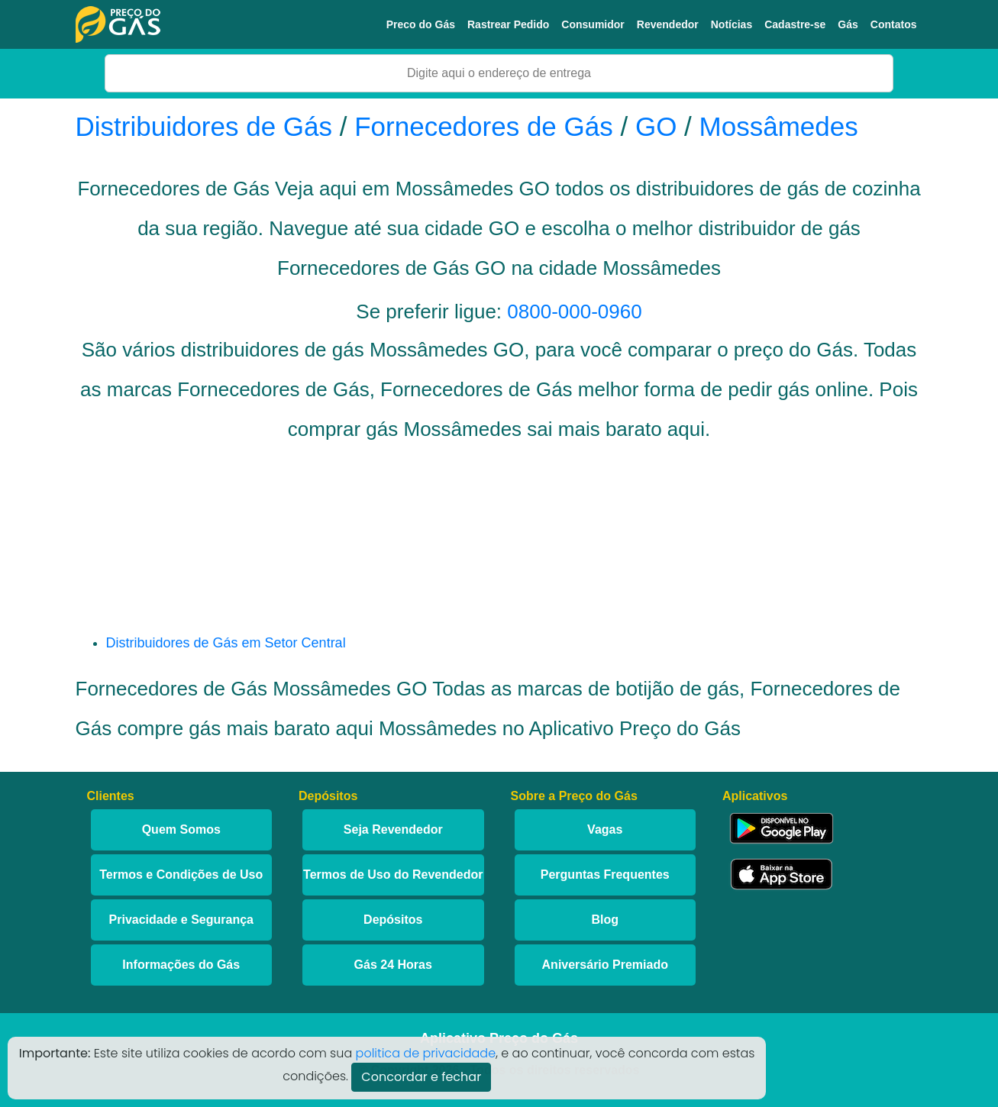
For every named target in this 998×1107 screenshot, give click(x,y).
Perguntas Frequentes (605, 874)
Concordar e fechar (421, 1077)
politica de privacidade (426, 1053)
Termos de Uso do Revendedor (393, 874)
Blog (605, 919)
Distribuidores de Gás (208, 126)
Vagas (604, 829)
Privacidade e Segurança (181, 919)
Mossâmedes (778, 126)
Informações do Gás (181, 964)
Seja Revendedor (393, 829)
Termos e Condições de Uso (181, 874)
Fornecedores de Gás (483, 126)
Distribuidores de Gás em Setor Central (226, 642)
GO (656, 126)
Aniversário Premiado (605, 964)
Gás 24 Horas (393, 964)
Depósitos (392, 919)
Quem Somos (181, 829)
